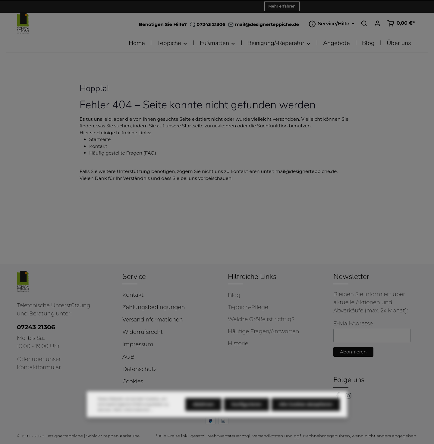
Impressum (137, 344)
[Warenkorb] (401, 23)
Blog (234, 295)
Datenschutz (139, 369)
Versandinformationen (152, 319)
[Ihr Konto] (377, 23)
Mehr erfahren (281, 6)
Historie (238, 343)
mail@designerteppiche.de (306, 171)
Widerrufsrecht (142, 332)
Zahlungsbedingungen (153, 307)
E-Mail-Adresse (353, 323)
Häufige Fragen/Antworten (263, 331)
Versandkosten (267, 436)
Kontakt (98, 146)
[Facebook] (339, 397)
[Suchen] (364, 23)
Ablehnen (203, 416)
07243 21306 (207, 24)
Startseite (100, 139)
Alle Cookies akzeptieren (305, 416)
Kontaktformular (39, 367)
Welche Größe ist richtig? (261, 319)
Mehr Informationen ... (133, 421)
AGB (128, 356)
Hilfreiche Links (252, 276)
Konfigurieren (246, 416)
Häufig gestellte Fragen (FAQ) (122, 153)
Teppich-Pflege (248, 307)
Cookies (132, 381)
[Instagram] (348, 397)
